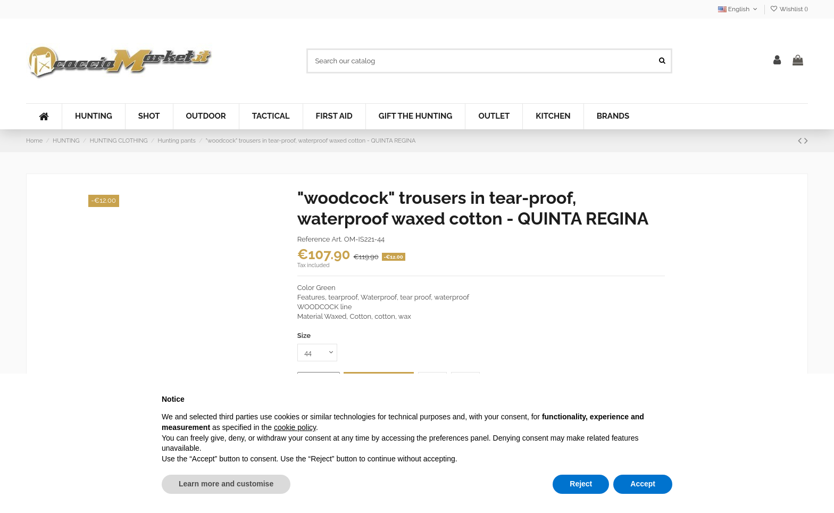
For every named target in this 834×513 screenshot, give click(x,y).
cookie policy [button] (295, 427)
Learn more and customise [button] (226, 483)
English (739, 9)
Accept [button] (642, 483)
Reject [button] (581, 483)
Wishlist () (789, 9)
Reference (313, 239)
